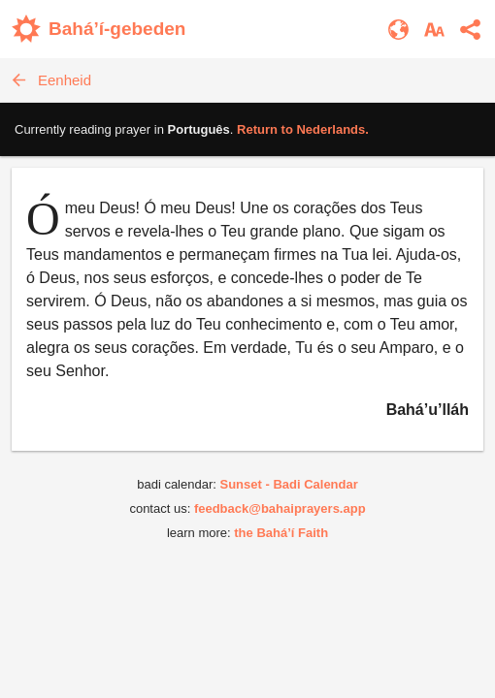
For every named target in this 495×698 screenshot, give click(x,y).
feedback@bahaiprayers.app (280, 508)
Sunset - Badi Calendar (288, 484)
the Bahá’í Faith (281, 532)
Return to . (303, 129)
